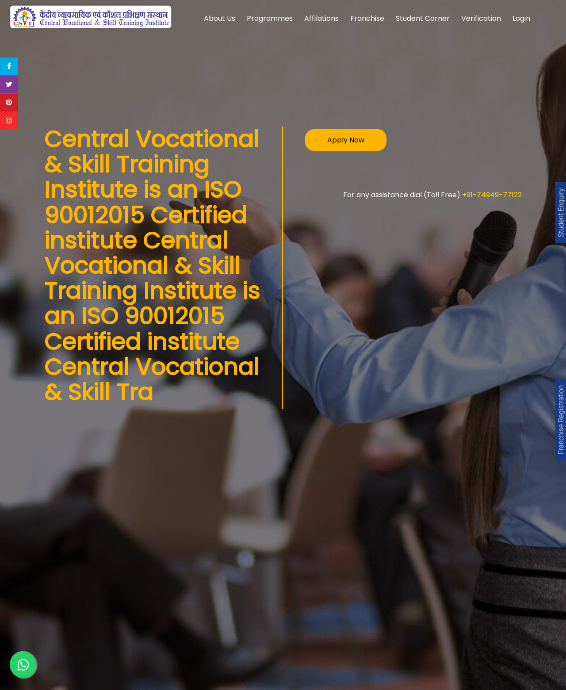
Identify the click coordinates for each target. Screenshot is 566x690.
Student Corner (423, 18)
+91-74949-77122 (492, 195)
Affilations (321, 18)
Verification (481, 18)
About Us (219, 18)
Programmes (270, 18)
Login (521, 18)
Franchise (367, 18)
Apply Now (345, 140)
